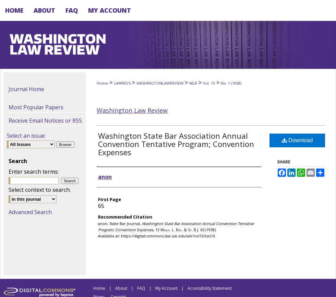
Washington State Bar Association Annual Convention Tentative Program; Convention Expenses (176, 144)
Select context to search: (40, 190)
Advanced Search (30, 212)
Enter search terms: (34, 171)
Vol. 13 (209, 83)
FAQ (141, 288)
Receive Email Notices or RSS (45, 120)
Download (297, 140)
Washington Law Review (132, 110)
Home (102, 83)
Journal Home (26, 89)
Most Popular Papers (36, 107)
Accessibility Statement (210, 288)
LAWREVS (122, 83)
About (121, 288)
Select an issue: (26, 135)
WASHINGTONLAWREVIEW (159, 83)
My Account (166, 288)
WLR (193, 83)
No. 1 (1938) (231, 83)
